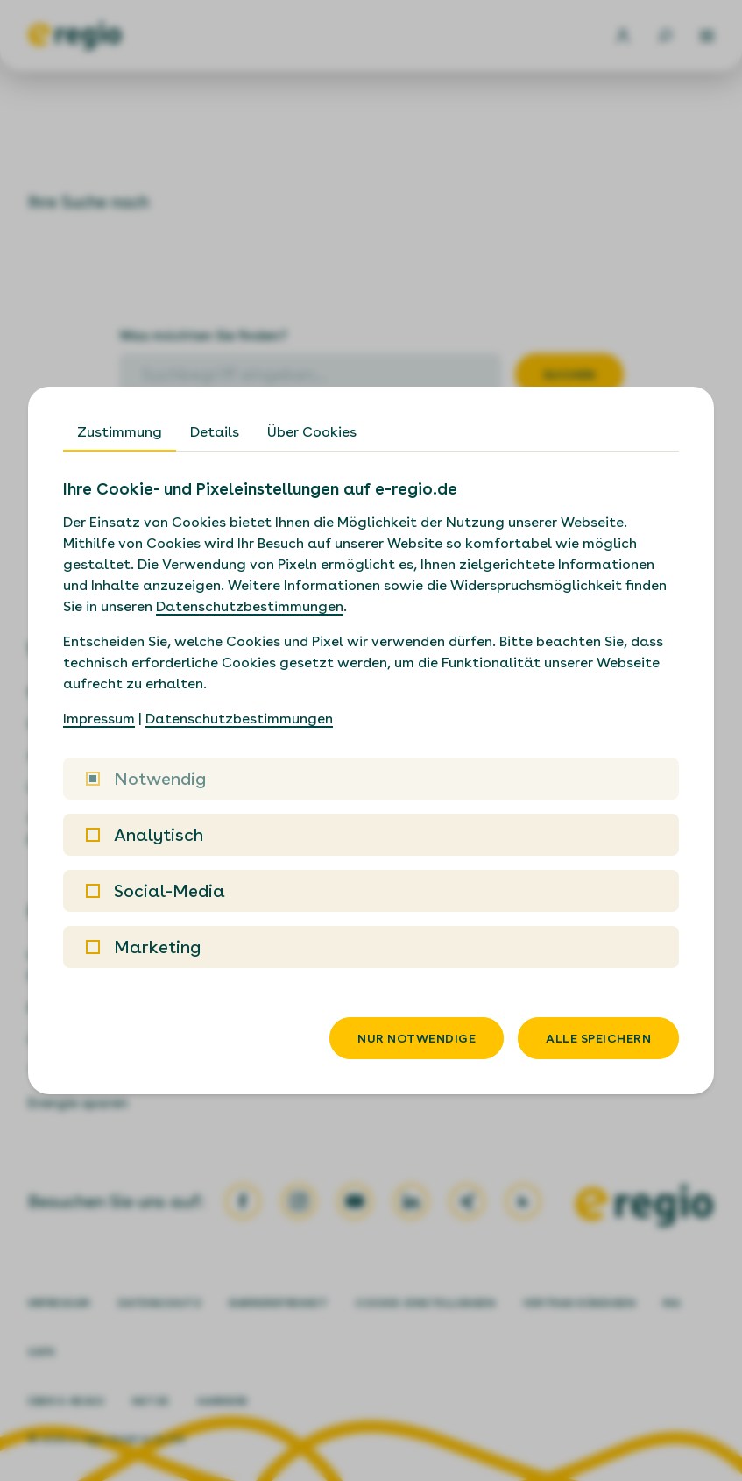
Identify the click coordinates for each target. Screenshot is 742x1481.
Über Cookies (312, 432)
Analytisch (144, 834)
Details (214, 432)
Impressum (99, 718)
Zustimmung (119, 432)
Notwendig (146, 778)
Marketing (143, 947)
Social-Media (155, 890)
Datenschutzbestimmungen (249, 606)
